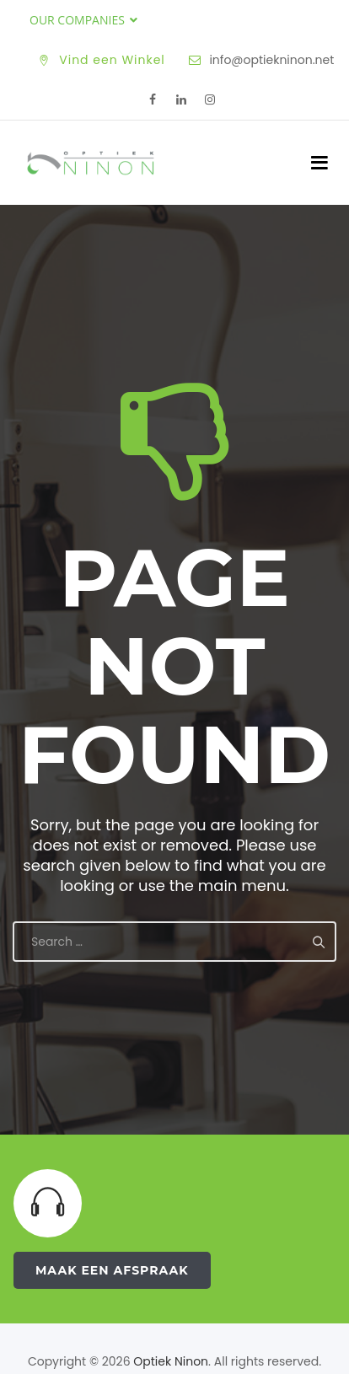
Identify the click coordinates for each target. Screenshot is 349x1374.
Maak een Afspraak (112, 1270)
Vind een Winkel (112, 59)
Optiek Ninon (170, 1361)
